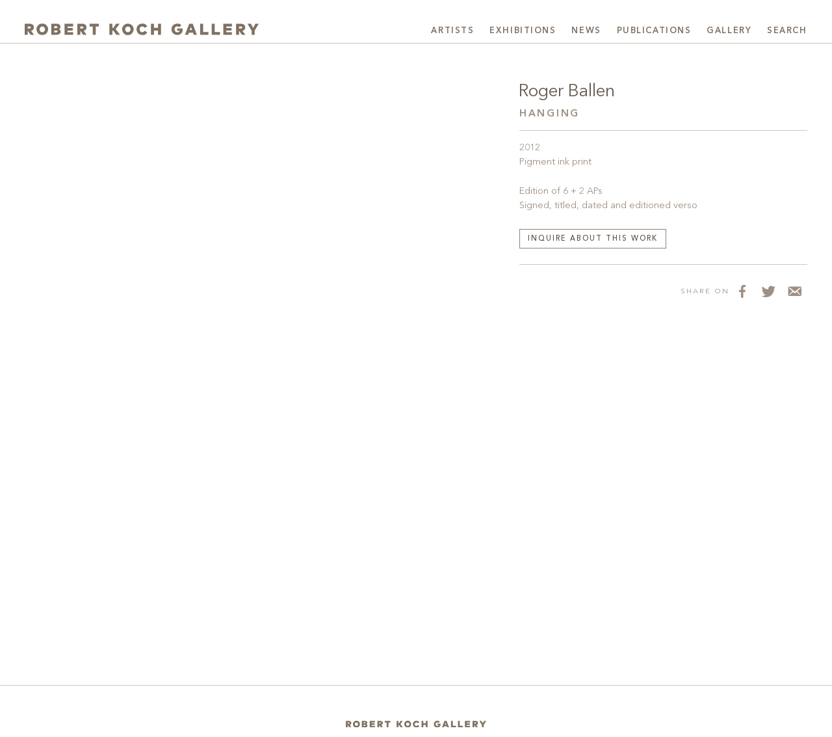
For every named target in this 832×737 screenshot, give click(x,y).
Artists (452, 31)
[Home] (416, 724)
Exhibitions (522, 31)
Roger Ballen (567, 91)
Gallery (729, 31)
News (586, 31)
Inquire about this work (593, 239)
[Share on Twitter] (768, 290)
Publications (654, 31)
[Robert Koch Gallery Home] (142, 29)
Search (787, 31)
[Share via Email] (794, 290)
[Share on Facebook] (742, 290)
